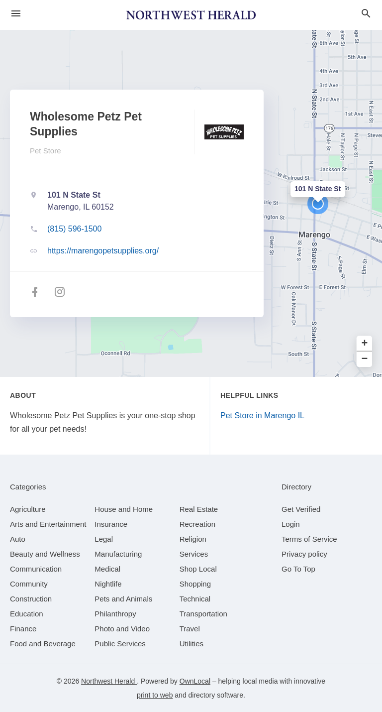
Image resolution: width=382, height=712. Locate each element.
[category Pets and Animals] (123, 598)
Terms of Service (309, 539)
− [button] (365, 359)
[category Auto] (17, 539)
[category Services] (194, 554)
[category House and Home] (124, 509)
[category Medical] (107, 569)
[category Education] (26, 613)
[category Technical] (195, 598)
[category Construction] (31, 598)
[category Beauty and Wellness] (45, 554)
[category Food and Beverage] (43, 643)
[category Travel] (190, 628)
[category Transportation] (203, 613)
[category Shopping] (195, 584)
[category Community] (29, 584)
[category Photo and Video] (122, 628)
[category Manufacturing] (118, 554)
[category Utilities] (191, 643)
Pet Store (45, 150)
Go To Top (298, 569)
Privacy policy (304, 554)
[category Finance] (23, 628)
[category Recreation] (198, 524)
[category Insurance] (111, 524)
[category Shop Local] (198, 569)
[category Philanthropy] (115, 613)
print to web (155, 695)
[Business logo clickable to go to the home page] (191, 14)
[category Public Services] (120, 643)
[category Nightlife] (108, 584)
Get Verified (301, 509)
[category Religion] (193, 539)
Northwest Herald (109, 681)
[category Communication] (36, 569)
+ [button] (365, 344)
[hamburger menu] (16, 13)
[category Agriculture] (28, 509)
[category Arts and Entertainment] (48, 524)
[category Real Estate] (199, 509)
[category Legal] (104, 539)
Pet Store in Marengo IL (262, 415)
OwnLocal (195, 681)
